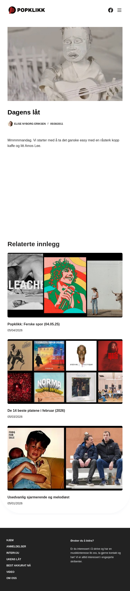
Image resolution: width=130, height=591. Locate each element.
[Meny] (119, 10)
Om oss (11, 578)
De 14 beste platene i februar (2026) (36, 410)
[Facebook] (110, 10)
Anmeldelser (16, 546)
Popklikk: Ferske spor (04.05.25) (33, 324)
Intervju (12, 552)
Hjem (9, 540)
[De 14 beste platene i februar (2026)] (65, 371)
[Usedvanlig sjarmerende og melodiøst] (65, 458)
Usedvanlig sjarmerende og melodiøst (38, 497)
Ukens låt (13, 559)
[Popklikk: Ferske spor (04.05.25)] (65, 285)
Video (10, 571)
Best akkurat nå (18, 565)
